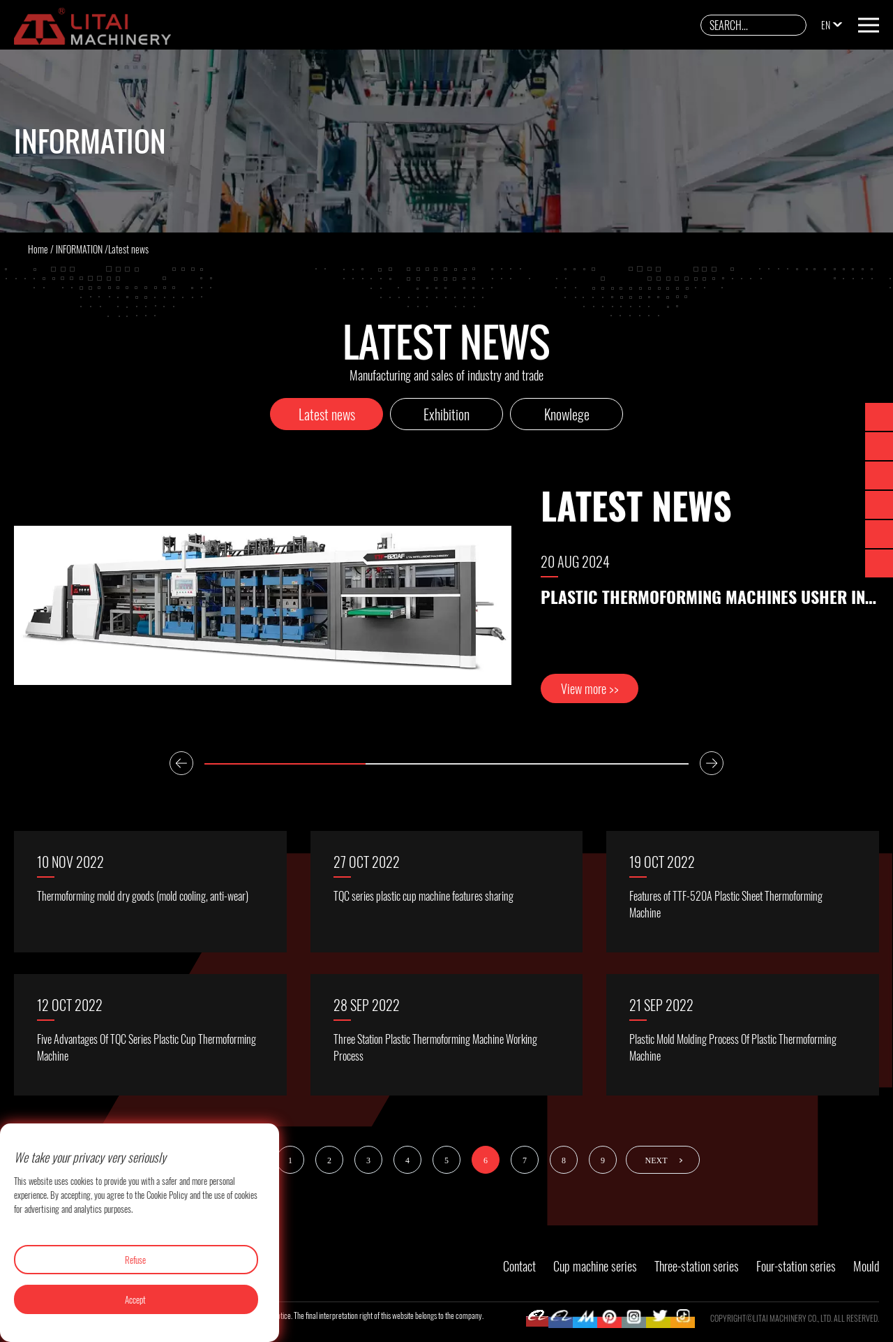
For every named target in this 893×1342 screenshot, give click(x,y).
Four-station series (796, 1266)
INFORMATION (79, 249)
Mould (866, 1266)
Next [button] (711, 763)
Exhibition (446, 414)
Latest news (327, 414)
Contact (519, 1266)
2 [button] (446, 764)
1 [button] (285, 764)
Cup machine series (595, 1266)
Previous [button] (181, 763)
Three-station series (696, 1266)
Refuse (135, 1260)
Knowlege (567, 414)
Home (38, 249)
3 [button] (608, 764)
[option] (446, 605)
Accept (135, 1299)
